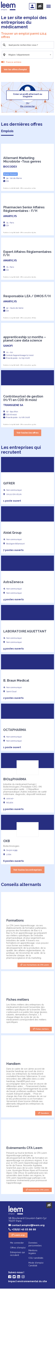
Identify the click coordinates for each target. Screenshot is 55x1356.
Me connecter (27, 106)
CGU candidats (35, 1325)
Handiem (45, 1181)
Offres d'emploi (18, 1315)
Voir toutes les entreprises (27, 937)
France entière (13, 62)
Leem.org (19, 1302)
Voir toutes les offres (27, 500)
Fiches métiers (42, 1096)
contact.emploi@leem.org (28, 1292)
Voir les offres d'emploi (15, 69)
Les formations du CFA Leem (36, 1032)
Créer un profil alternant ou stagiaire (27, 95)
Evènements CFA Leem (38, 1257)
